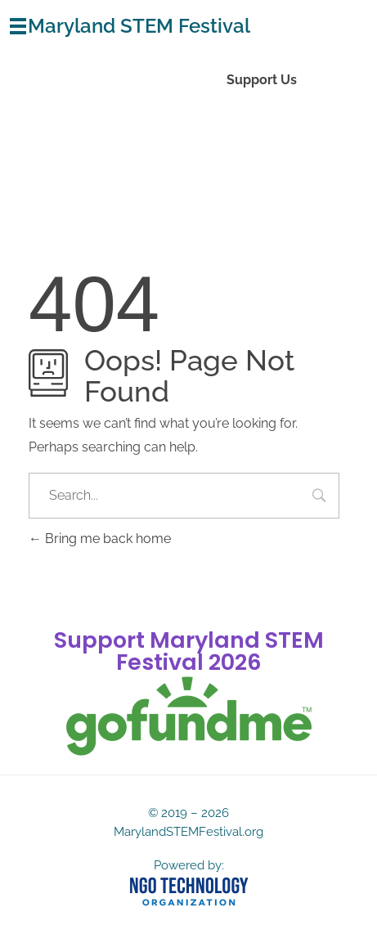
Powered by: (189, 865)
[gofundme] (189, 716)
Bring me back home (100, 538)
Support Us (262, 80)
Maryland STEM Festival (139, 26)
